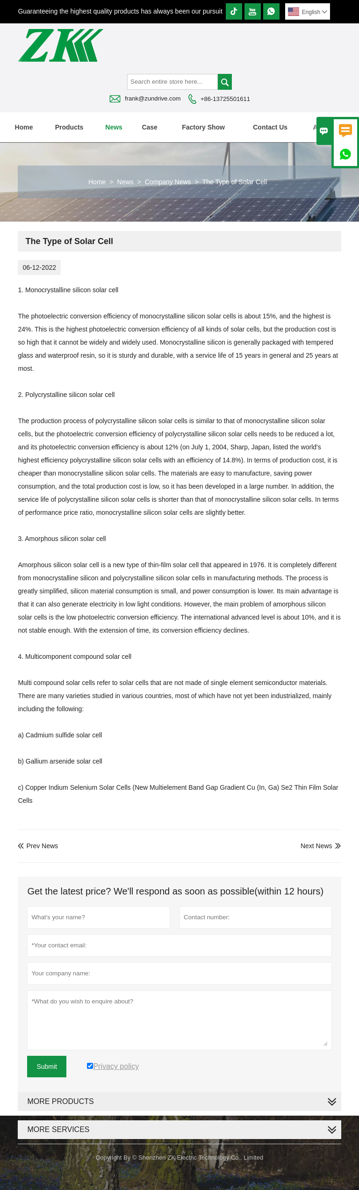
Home (24, 127)
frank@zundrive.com (152, 98)
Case (149, 127)
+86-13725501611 (225, 98)
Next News (316, 846)
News (113, 127)
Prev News (38, 846)
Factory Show (203, 127)
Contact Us (270, 127)
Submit (46, 1066)
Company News (168, 182)
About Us (327, 127)
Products (69, 127)
